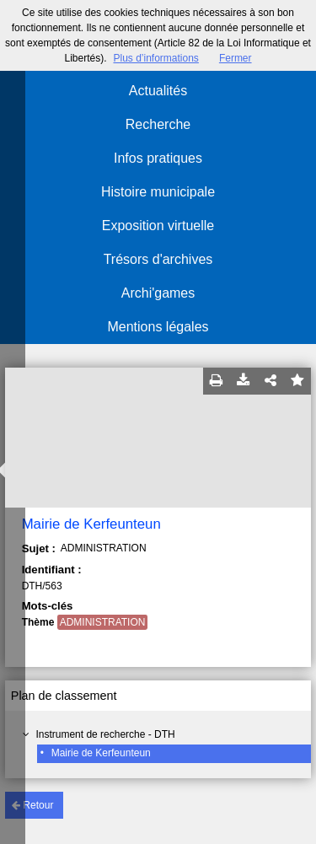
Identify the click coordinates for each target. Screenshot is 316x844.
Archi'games (158, 293)
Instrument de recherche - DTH (104, 734)
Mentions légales (157, 327)
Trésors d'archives (158, 259)
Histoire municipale (158, 192)
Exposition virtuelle (158, 225)
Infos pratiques (158, 158)
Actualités (158, 90)
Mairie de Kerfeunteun (101, 753)
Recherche (158, 124)
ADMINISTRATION (103, 622)
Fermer (235, 58)
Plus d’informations (155, 58)
